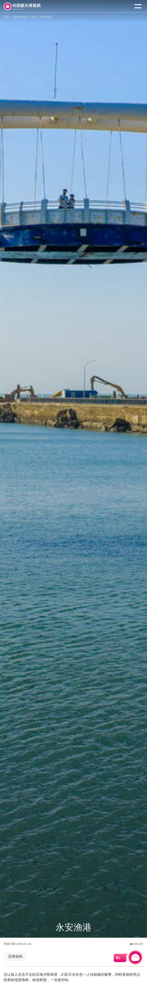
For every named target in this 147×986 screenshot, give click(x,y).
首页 (6, 17)
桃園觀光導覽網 (22, 6)
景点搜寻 (46, 17)
